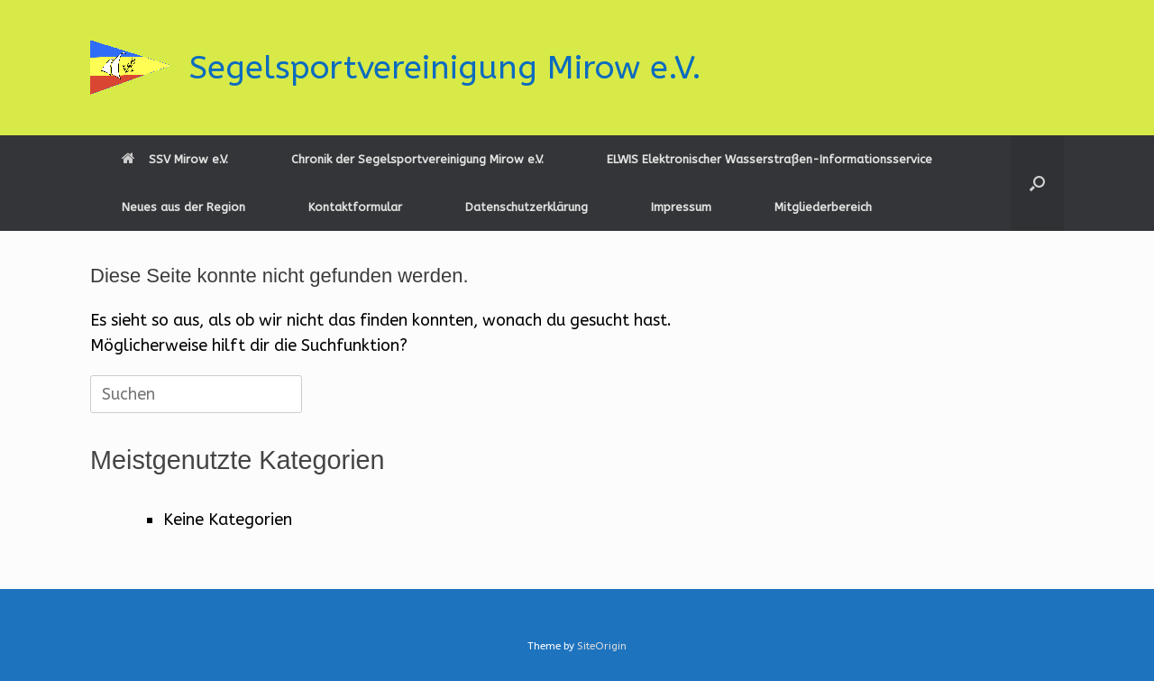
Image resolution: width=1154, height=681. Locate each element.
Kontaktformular (355, 207)
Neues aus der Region (183, 207)
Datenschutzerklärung (526, 207)
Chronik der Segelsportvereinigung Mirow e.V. (417, 159)
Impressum (681, 207)
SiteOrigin (602, 646)
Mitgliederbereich (823, 207)
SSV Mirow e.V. (175, 159)
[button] (1037, 183)
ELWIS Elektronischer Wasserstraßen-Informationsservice (769, 159)
